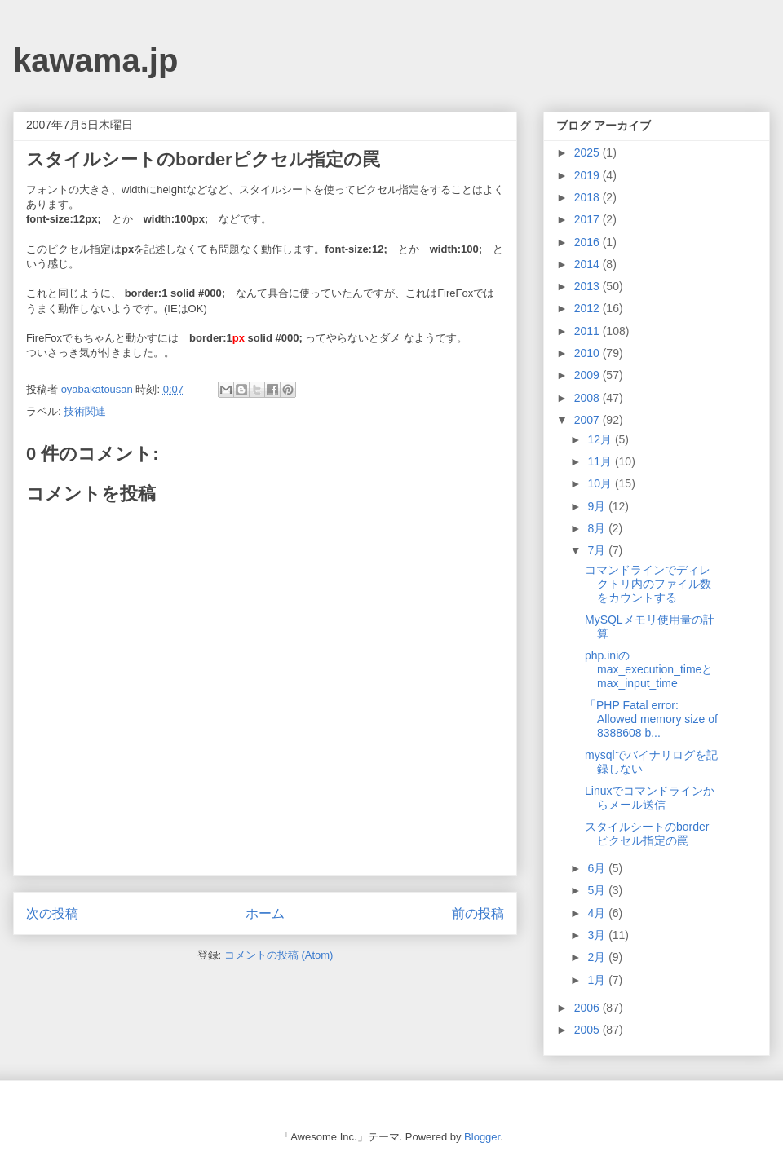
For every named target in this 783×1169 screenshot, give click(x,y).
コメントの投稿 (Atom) (279, 955)
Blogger (482, 1137)
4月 (597, 913)
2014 (588, 264)
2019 (588, 175)
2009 (588, 375)
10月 (600, 483)
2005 (588, 1029)
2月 (597, 957)
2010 (588, 353)
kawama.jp (95, 60)
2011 (588, 330)
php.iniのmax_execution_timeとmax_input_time (649, 669)
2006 (588, 1007)
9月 (597, 506)
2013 (588, 286)
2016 (588, 242)
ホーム (265, 913)
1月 (597, 979)
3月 (597, 935)
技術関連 (85, 411)
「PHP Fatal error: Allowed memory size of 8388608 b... (651, 719)
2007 (588, 419)
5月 (597, 890)
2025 (588, 152)
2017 (588, 219)
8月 (597, 528)
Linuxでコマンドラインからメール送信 (649, 797)
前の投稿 (478, 913)
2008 (588, 397)
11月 (600, 461)
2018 (588, 197)
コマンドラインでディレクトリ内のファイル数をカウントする (648, 583)
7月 (597, 550)
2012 (588, 308)
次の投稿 (52, 913)
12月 (600, 439)
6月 (597, 868)
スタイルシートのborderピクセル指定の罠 (647, 833)
